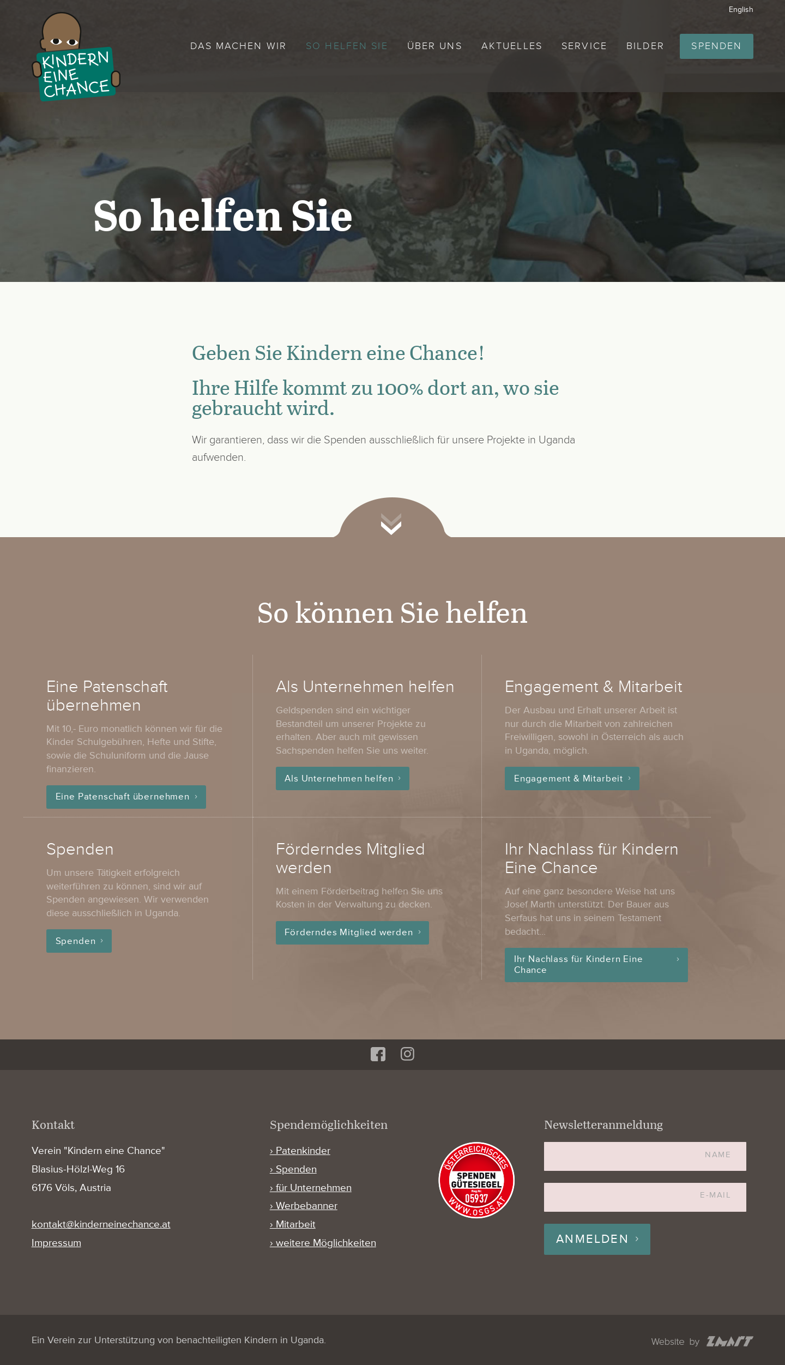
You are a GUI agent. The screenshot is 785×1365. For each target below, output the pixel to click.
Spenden (716, 46)
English (741, 9)
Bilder (645, 46)
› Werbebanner (303, 1206)
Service (584, 46)
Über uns (434, 46)
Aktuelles (511, 46)
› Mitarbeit (293, 1224)
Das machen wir (238, 46)
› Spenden (293, 1169)
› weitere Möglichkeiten (323, 1243)
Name (718, 1155)
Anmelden (592, 1239)
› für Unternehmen (311, 1188)
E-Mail (715, 1195)
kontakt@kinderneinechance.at (101, 1224)
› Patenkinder (300, 1151)
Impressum (56, 1243)
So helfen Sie (347, 46)
